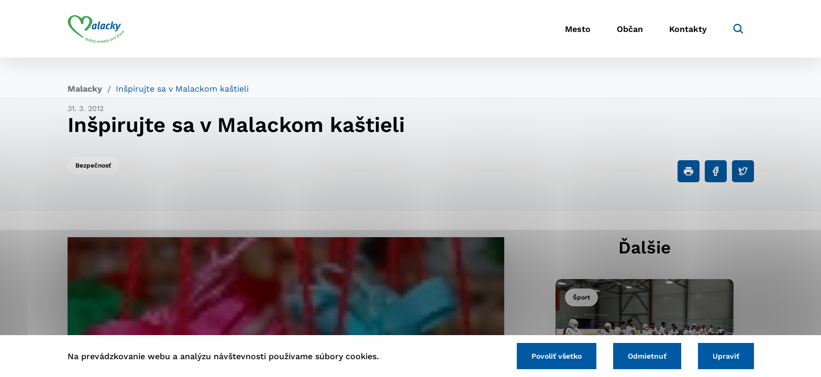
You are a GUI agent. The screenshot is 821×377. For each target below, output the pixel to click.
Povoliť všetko (556, 356)
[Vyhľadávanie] (738, 29)
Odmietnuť (647, 356)
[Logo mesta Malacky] (96, 29)
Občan (630, 29)
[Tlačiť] (689, 171)
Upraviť (726, 356)
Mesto (578, 29)
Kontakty (688, 29)
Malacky (85, 89)
